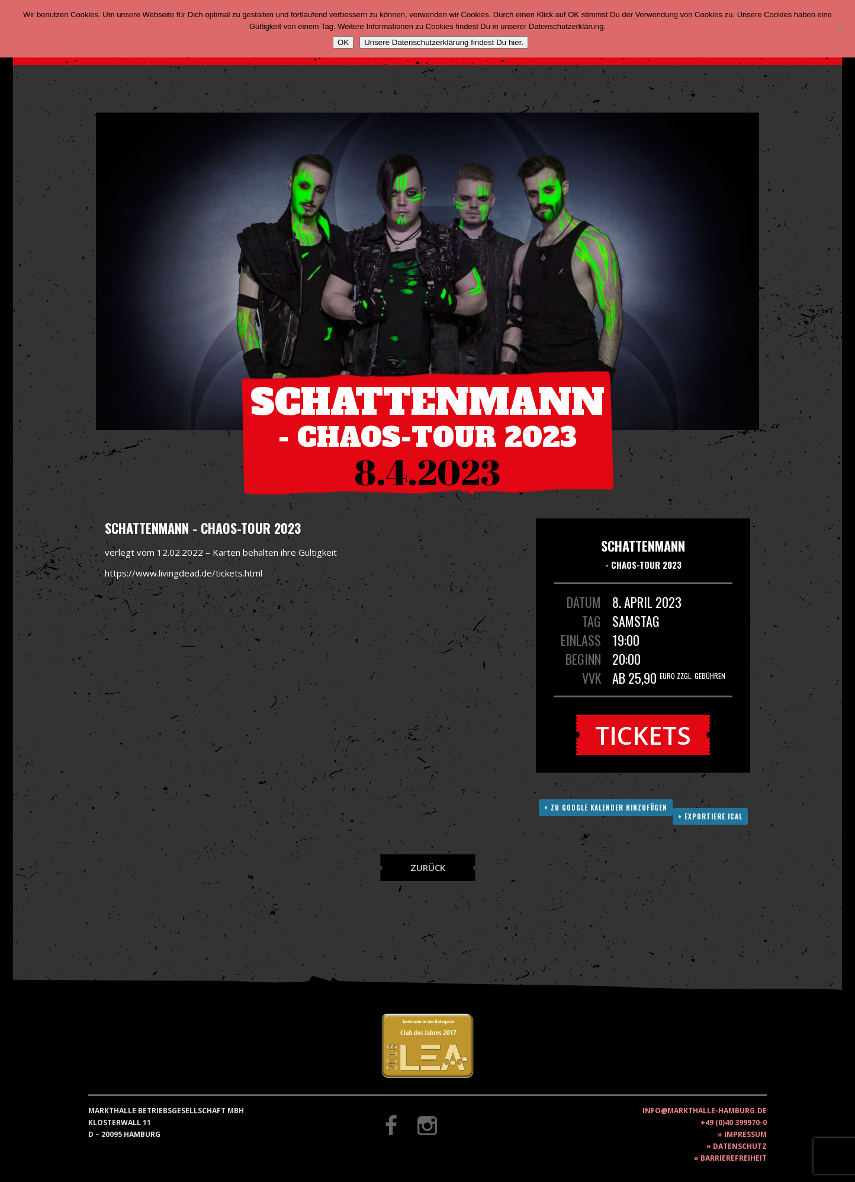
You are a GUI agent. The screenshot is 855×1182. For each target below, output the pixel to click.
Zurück (427, 867)
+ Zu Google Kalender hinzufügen (605, 807)
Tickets (643, 735)
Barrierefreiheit (733, 1158)
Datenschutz (740, 1146)
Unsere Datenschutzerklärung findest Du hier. (443, 42)
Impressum (745, 1134)
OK (343, 42)
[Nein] (840, 29)
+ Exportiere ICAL (710, 816)
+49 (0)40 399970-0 (733, 1122)
